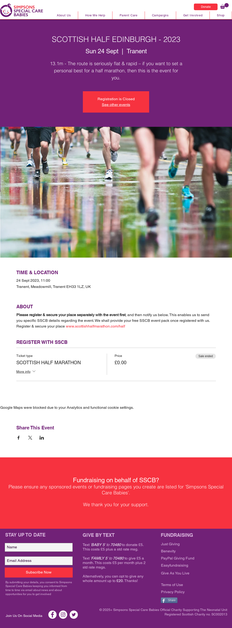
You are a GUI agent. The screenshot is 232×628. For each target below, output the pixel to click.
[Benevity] (189, 551)
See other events (116, 104)
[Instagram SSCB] (63, 614)
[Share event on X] (30, 438)
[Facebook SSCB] (52, 614)
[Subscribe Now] (39, 573)
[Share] (169, 600)
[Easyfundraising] (189, 565)
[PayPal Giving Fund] (189, 558)
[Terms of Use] (189, 585)
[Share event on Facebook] (18, 438)
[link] (224, 6)
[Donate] (206, 7)
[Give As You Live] (189, 573)
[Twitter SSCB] (74, 614)
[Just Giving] (189, 544)
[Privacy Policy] (189, 592)
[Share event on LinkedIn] (42, 438)
